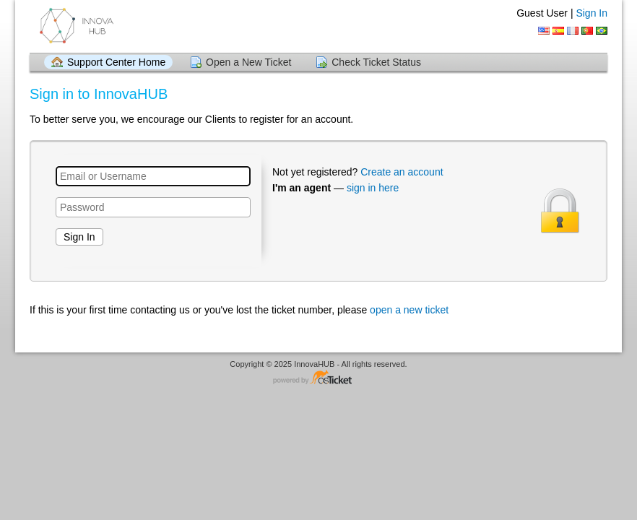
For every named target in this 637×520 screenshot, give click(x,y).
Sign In (591, 13)
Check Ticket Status (376, 62)
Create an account (401, 172)
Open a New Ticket (248, 62)
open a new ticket (409, 310)
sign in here (373, 188)
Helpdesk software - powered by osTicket (318, 378)
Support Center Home (116, 62)
